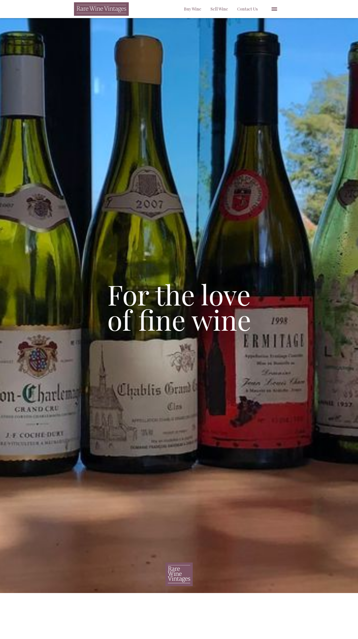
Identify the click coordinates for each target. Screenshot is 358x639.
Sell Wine (219, 9)
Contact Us (247, 9)
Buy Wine (192, 9)
